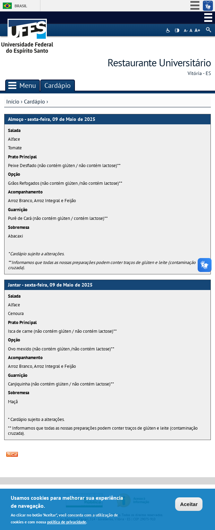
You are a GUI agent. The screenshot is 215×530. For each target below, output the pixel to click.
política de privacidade (66, 522)
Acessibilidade (168, 30)
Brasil (21, 5)
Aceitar (189, 505)
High (176, 30)
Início (12, 101)
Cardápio (34, 101)
